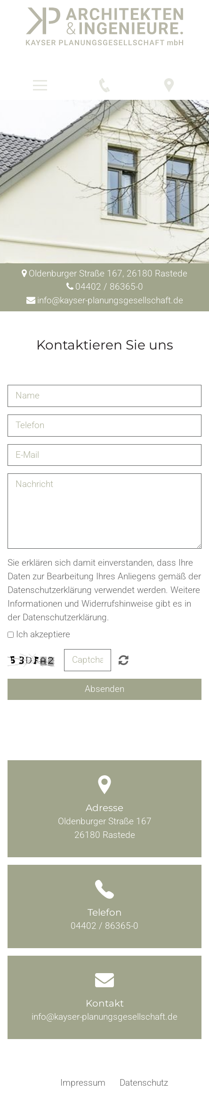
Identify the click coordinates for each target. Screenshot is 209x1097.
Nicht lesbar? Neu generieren (124, 660)
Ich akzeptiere (43, 634)
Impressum (82, 1082)
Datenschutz (144, 1082)
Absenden (104, 688)
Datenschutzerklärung (50, 590)
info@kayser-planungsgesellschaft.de (104, 1016)
